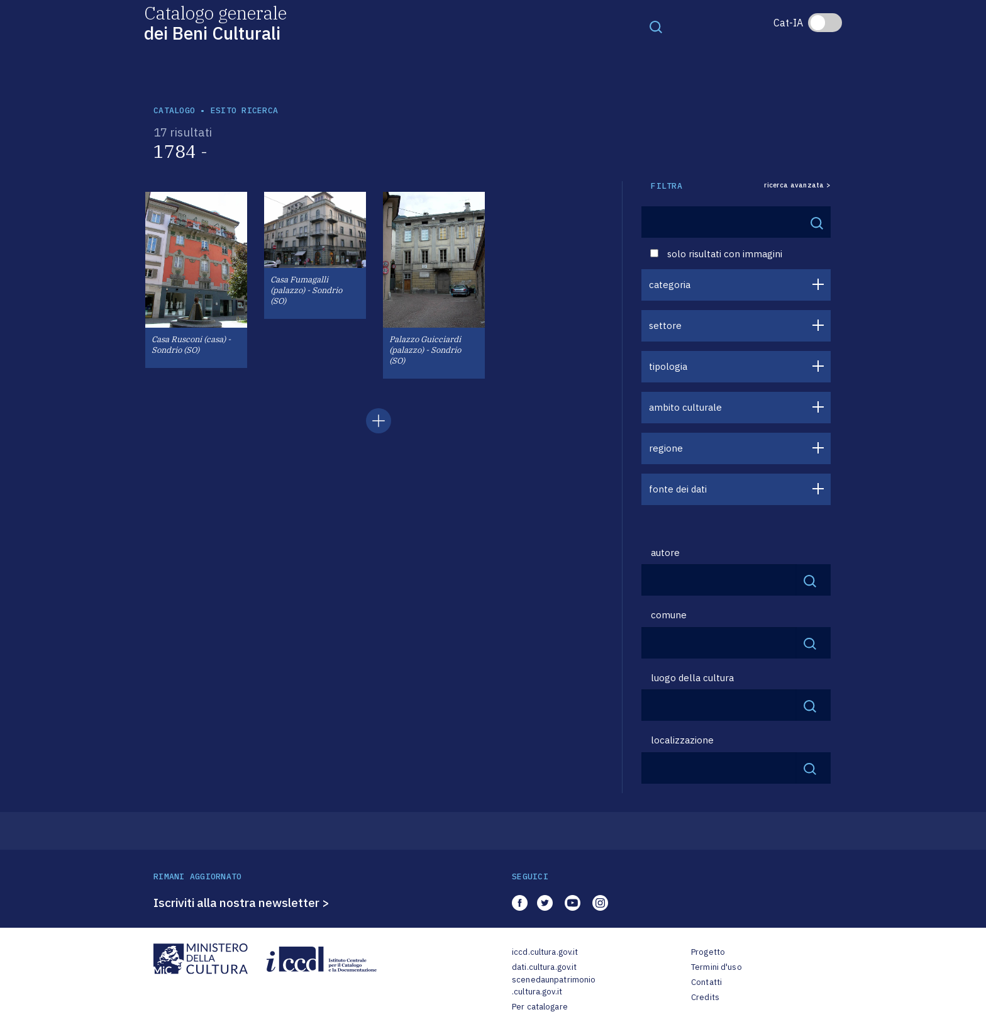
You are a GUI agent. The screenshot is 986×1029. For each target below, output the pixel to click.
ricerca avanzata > (797, 185)
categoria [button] (669, 285)
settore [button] (665, 325)
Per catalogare (540, 1006)
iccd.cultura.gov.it (545, 952)
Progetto (708, 952)
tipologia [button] (668, 366)
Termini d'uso (716, 967)
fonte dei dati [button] (678, 489)
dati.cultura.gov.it (544, 967)
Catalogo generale (215, 22)
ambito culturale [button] (685, 407)
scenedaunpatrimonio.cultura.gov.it (553, 986)
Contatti (706, 982)
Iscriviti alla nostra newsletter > (241, 902)
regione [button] (666, 448)
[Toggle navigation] (656, 26)
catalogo (174, 110)
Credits (705, 997)
